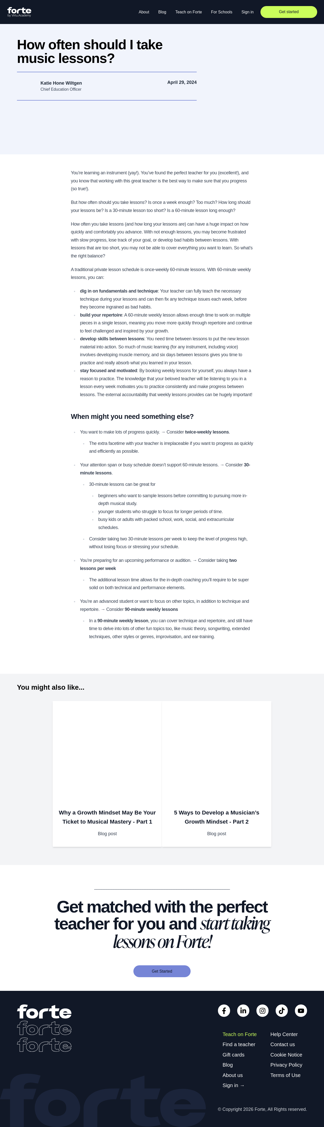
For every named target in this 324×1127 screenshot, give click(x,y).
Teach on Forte (188, 12)
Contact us (282, 1044)
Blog (162, 12)
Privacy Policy (286, 1065)
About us (232, 1075)
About (144, 12)
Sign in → (233, 1085)
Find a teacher (238, 1044)
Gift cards (233, 1055)
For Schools (221, 12)
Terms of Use (285, 1075)
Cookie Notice (286, 1055)
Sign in (247, 12)
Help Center (284, 1034)
